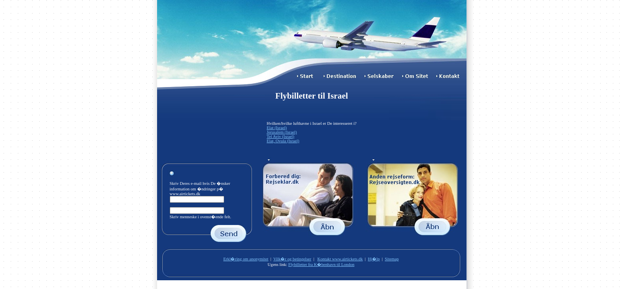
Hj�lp (374, 259)
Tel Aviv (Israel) (280, 136)
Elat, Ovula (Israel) (283, 141)
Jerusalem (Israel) (282, 132)
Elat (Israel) (277, 128)
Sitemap (392, 259)
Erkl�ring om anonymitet (245, 259)
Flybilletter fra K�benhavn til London (321, 264)
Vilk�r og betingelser (292, 259)
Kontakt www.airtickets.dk (340, 259)
